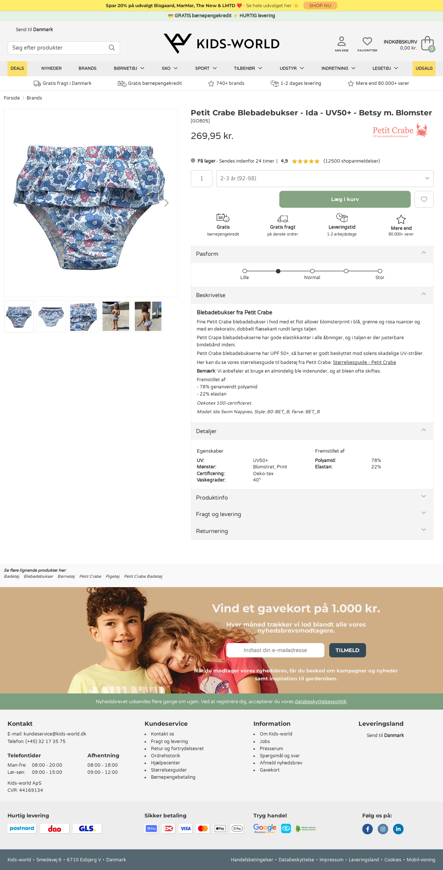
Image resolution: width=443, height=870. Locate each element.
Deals (17, 68)
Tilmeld (348, 650)
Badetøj (11, 576)
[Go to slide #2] (51, 316)
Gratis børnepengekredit (150, 84)
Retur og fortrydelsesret (177, 748)
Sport (206, 68)
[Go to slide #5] (148, 316)
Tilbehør (248, 68)
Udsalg (424, 68)
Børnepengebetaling (173, 777)
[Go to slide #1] (19, 316)
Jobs (265, 741)
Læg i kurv (345, 199)
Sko (170, 68)
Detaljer (206, 431)
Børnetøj (129, 68)
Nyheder (51, 68)
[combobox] (325, 178)
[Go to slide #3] (83, 316)
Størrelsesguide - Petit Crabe (364, 362)
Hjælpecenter (165, 763)
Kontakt (20, 723)
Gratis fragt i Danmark (63, 83)
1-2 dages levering (296, 83)
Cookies (392, 859)
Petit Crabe (90, 576)
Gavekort (270, 770)
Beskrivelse (210, 295)
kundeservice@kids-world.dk (55, 734)
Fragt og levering (218, 514)
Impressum (331, 859)
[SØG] (112, 48)
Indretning (338, 68)
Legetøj (385, 68)
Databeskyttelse (296, 859)
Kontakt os (162, 734)
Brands (87, 68)
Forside (12, 98)
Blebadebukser (38, 576)
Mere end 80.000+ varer (378, 83)
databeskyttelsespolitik (321, 702)
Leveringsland (364, 859)
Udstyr (292, 68)
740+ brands (226, 83)
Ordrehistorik (165, 755)
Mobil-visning (421, 859)
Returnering (212, 531)
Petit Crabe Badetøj (143, 576)
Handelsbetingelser (252, 859)
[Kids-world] (221, 44)
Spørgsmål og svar (280, 755)
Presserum (271, 748)
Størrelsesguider (169, 770)
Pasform (207, 254)
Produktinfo (212, 497)
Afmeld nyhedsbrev (281, 763)
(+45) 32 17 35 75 (46, 741)
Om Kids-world (276, 734)
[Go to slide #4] (116, 316)
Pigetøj (112, 576)
